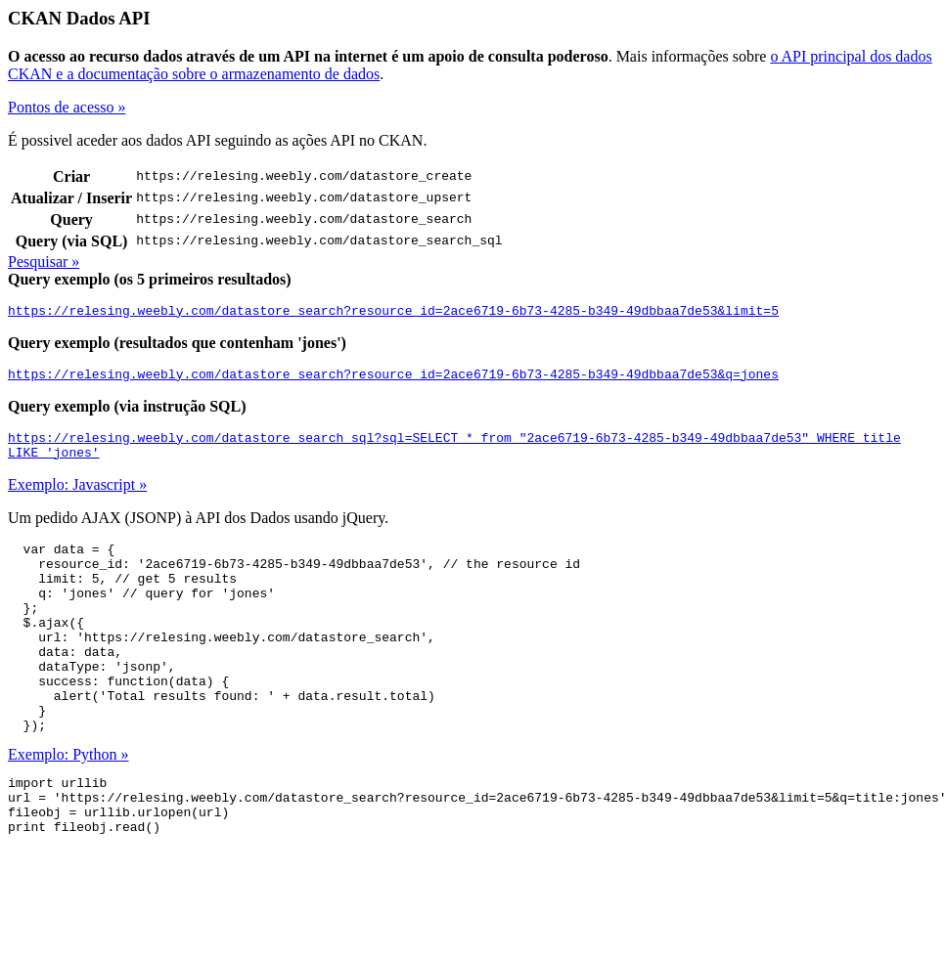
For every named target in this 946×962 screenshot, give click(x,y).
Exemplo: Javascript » (77, 496)
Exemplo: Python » (68, 804)
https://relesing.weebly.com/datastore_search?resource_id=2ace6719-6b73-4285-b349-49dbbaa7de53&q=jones (393, 379)
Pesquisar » (43, 261)
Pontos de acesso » (66, 107)
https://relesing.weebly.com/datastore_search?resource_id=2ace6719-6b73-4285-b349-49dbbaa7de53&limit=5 (393, 313)
